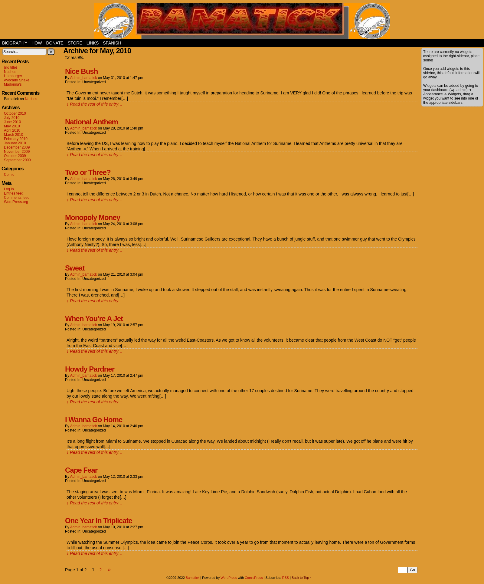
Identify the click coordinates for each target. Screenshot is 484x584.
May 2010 (12, 126)
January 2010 (15, 143)
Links (93, 43)
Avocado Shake (16, 80)
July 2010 (11, 118)
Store (75, 43)
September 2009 (17, 160)
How (36, 43)
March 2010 (13, 135)
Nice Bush (81, 71)
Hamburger (13, 76)
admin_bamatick (83, 78)
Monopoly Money (92, 217)
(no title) (10, 67)
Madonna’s (13, 84)
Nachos (10, 72)
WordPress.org (16, 202)
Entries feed (13, 193)
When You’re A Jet (94, 318)
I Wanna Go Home (93, 419)
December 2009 (17, 147)
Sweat (74, 268)
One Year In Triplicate (98, 521)
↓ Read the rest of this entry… (95, 104)
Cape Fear (81, 470)
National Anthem (91, 122)
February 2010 (16, 139)
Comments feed (17, 197)
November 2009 (17, 151)
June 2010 (12, 122)
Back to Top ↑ (302, 577)
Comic (9, 174)
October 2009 (15, 156)
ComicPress (254, 577)
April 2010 (12, 130)
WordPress (229, 577)
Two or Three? (88, 172)
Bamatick (192, 577)
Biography (14, 43)
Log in (9, 189)
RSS (285, 577)
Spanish (112, 43)
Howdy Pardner (89, 369)
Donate (54, 43)
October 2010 (15, 113)
